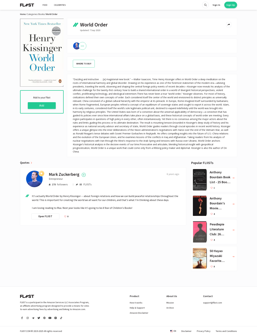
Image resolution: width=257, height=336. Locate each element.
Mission (170, 302)
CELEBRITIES (60, 4)
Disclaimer (186, 331)
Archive (170, 307)
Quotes (24, 162)
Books (41, 14)
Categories (32, 14)
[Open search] (205, 5)
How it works (136, 302)
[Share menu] (228, 24)
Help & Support (137, 307)
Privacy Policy (203, 331)
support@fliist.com (212, 302)
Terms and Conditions (226, 331)
